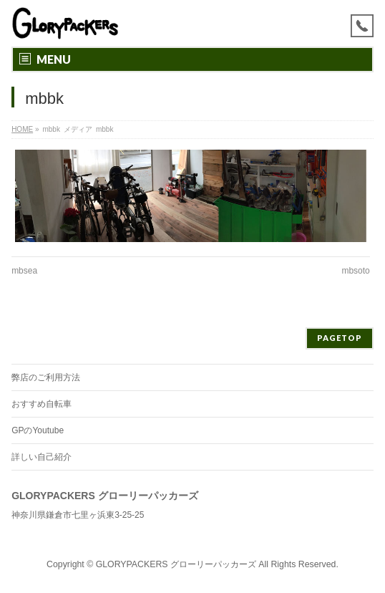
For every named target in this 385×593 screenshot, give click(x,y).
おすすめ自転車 (41, 404)
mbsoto (355, 271)
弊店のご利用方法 (45, 377)
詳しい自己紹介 (41, 457)
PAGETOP (339, 337)
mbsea (24, 271)
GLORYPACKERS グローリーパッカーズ (176, 564)
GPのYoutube (37, 430)
